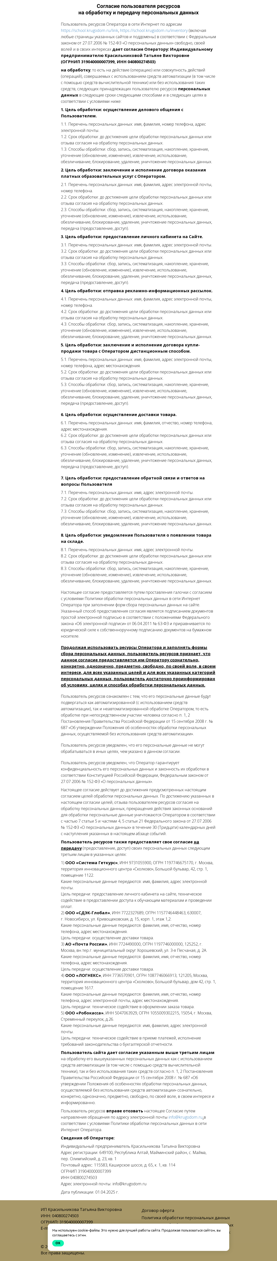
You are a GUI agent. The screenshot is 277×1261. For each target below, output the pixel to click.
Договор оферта (158, 1210)
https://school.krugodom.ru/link (89, 30)
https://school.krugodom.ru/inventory (154, 30)
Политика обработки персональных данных (186, 1217)
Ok (58, 1243)
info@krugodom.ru (186, 1117)
